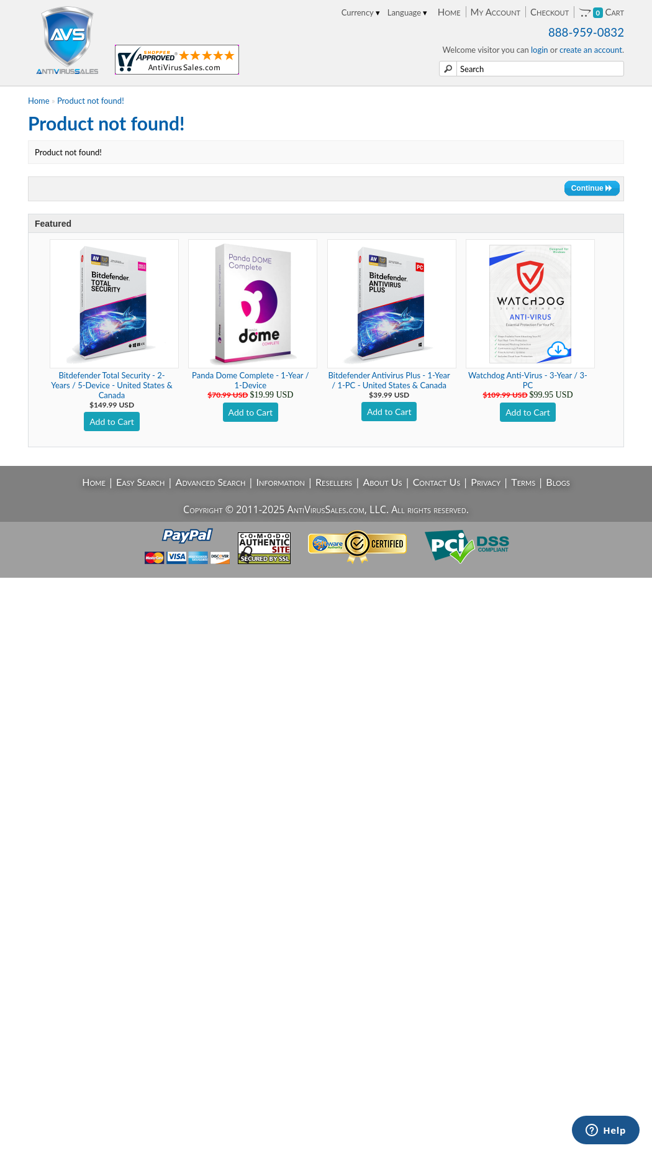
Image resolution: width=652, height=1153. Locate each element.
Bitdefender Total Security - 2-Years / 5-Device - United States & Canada (111, 385)
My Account (495, 11)
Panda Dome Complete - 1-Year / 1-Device (250, 380)
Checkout (549, 11)
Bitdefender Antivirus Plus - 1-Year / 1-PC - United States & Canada (389, 380)
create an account (590, 50)
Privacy (485, 482)
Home (449, 11)
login (539, 50)
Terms (523, 482)
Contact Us (437, 482)
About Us (382, 482)
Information (280, 482)
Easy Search (140, 482)
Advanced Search (211, 482)
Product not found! (90, 101)
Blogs (557, 482)
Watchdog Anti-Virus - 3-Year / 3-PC (527, 380)
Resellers (333, 482)
